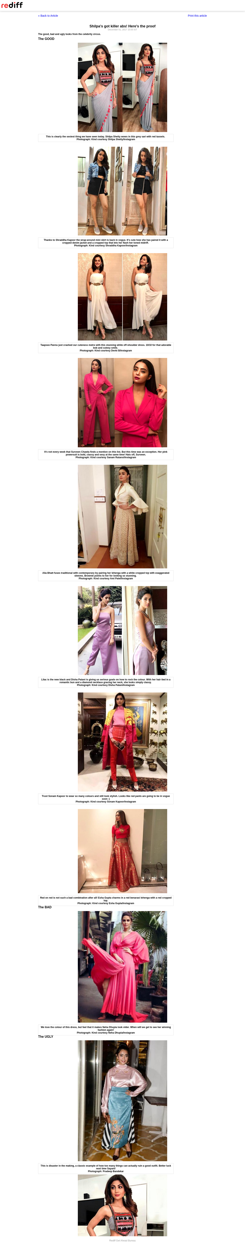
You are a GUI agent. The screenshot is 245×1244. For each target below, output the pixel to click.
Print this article (197, 15)
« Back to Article (48, 15)
